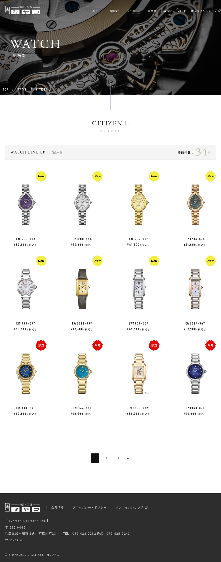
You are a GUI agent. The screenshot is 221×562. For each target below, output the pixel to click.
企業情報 (57, 507)
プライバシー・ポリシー (90, 507)
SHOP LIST (16, 539)
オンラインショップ (130, 507)
